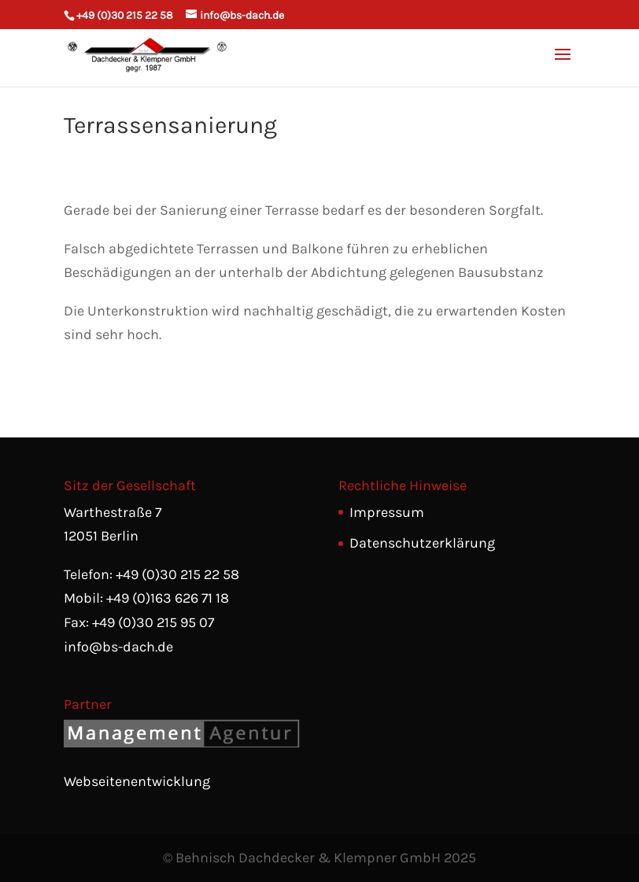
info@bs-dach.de (118, 646)
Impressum (386, 512)
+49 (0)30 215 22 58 (124, 15)
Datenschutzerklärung (422, 543)
